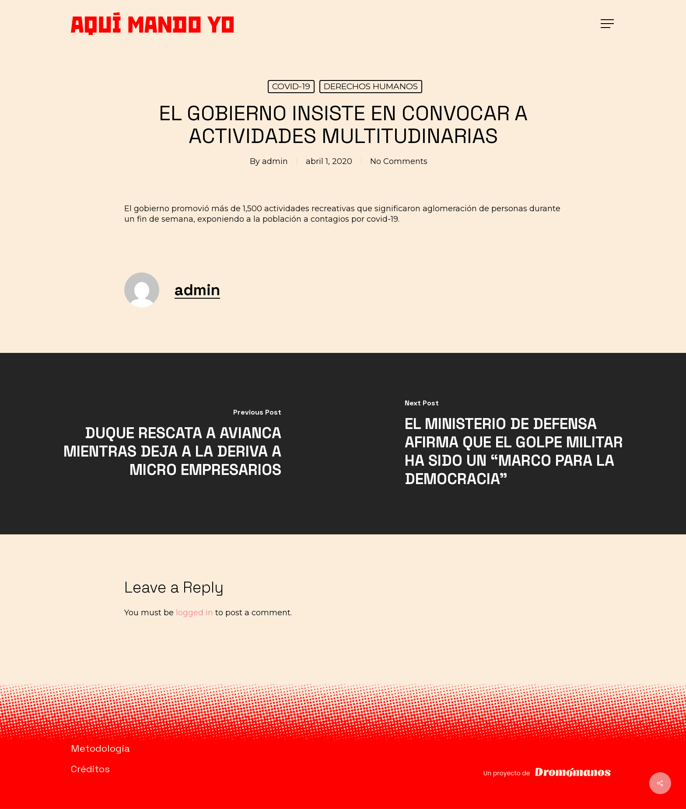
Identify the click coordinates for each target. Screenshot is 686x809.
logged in (194, 612)
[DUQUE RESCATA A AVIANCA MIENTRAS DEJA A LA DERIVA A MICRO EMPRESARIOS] (171, 443)
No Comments (398, 161)
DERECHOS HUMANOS (371, 86)
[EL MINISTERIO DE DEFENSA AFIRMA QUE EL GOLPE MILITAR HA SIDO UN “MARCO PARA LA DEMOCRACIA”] (514, 443)
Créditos (90, 769)
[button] (608, 23)
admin (275, 161)
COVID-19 (291, 86)
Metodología (100, 748)
